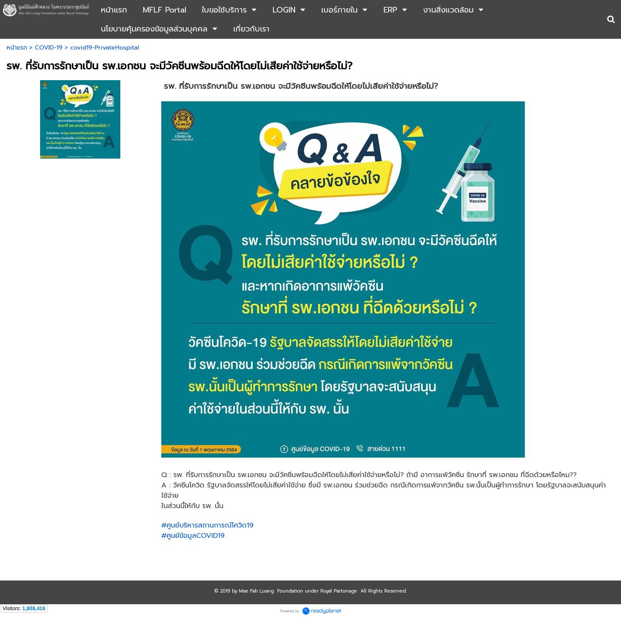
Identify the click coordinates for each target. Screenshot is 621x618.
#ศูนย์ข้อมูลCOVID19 (193, 536)
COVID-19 (49, 47)
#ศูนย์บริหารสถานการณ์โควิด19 (207, 525)
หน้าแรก (16, 47)
